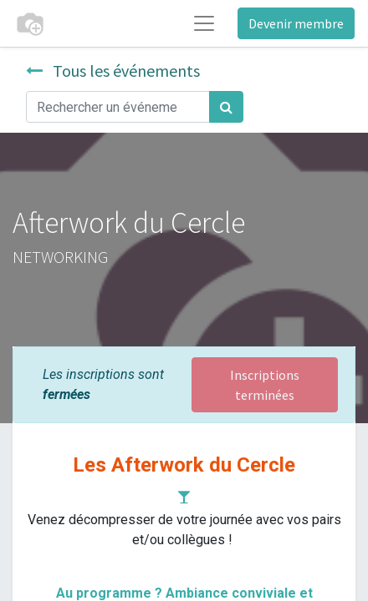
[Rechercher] (226, 107)
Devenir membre (296, 23)
